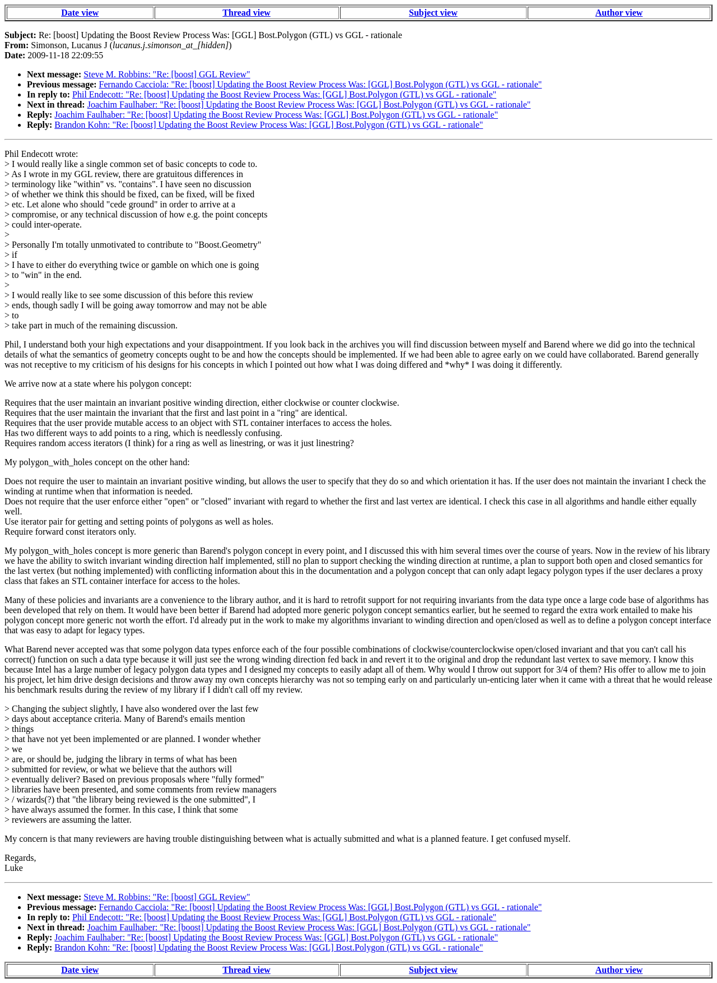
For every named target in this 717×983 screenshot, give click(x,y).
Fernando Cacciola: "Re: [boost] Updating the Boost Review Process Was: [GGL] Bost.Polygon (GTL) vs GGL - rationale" (320, 84)
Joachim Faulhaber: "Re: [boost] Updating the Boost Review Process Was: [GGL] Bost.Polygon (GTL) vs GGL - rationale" (309, 104)
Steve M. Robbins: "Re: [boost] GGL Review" (166, 74)
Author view (619, 12)
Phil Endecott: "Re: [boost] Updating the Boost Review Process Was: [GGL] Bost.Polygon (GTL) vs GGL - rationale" (284, 94)
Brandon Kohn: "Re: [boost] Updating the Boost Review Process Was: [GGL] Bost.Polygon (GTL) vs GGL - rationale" (268, 124)
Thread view (246, 12)
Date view (80, 12)
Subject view (433, 12)
